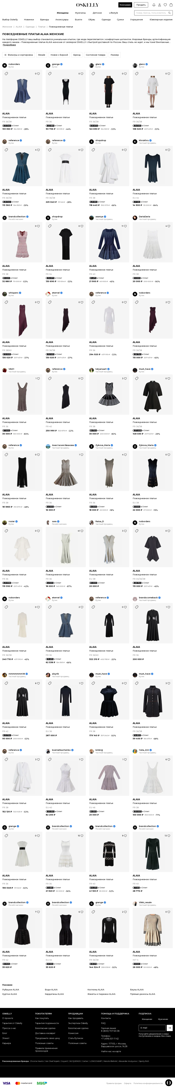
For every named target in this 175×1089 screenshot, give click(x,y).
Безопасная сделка (45, 1028)
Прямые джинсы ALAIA (142, 994)
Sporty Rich (144, 1061)
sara (54, 521)
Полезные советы (44, 1043)
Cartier (85, 1061)
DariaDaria (144, 216)
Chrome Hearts (36, 1061)
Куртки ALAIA (9, 994)
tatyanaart (101, 369)
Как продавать (75, 1018)
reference (14, 140)
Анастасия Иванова (63, 445)
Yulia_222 (144, 750)
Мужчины (80, 13)
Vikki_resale (145, 902)
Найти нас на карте (111, 1051)
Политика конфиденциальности (148, 1083)
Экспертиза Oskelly (78, 1023)
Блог (4, 1033)
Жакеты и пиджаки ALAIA (101, 994)
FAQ (103, 1023)
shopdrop (101, 140)
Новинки (29, 19)
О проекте (7, 1018)
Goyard (64, 1061)
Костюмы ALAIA (96, 989)
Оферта (127, 1083)
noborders (14, 64)
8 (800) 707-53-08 (110, 1031)
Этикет (5, 1038)
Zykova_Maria (103, 445)
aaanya (99, 216)
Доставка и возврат (45, 1033)
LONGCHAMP (96, 1061)
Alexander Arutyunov (128, 1061)
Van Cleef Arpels (52, 1061)
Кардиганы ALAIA (54, 994)
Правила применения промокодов (46, 1049)
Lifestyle (113, 13)
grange (56, 64)
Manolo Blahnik (110, 1061)
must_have (144, 369)
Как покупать (42, 1018)
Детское (97, 13)
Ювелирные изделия (161, 19)
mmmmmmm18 (17, 674)
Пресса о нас (9, 1028)
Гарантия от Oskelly (12, 1023)
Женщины (62, 13)
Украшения (136, 19)
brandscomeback (148, 597)
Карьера (6, 1043)
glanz (98, 64)
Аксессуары (61, 19)
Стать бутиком (75, 1038)
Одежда (106, 19)
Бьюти (78, 19)
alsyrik (55, 674)
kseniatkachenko (61, 750)
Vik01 (11, 369)
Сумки (120, 19)
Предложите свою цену (47, 1038)
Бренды (44, 19)
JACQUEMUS (74, 1061)
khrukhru (144, 140)
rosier (12, 521)
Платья (41, 26)
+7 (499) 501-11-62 (110, 1038)
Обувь (91, 19)
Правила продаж (114, 1083)
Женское (7, 26)
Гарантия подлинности (47, 1023)
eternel (56, 293)
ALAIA (19, 26)
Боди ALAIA (51, 989)
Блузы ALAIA (137, 989)
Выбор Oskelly (10, 19)
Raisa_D (100, 521)
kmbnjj (99, 750)
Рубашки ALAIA (10, 989)
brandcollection (17, 216)
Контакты (106, 1018)
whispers (13, 293)
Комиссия (73, 1033)
